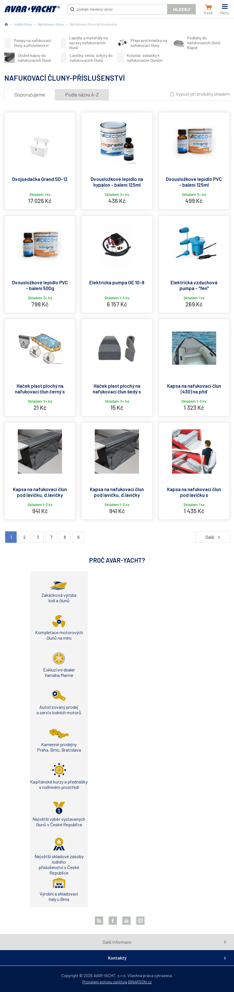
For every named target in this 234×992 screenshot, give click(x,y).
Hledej (181, 9)
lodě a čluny (23, 24)
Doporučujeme (29, 94)
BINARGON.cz (140, 981)
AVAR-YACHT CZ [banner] (32, 12)
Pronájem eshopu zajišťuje (104, 981)
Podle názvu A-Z (82, 94)
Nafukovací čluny (51, 24)
